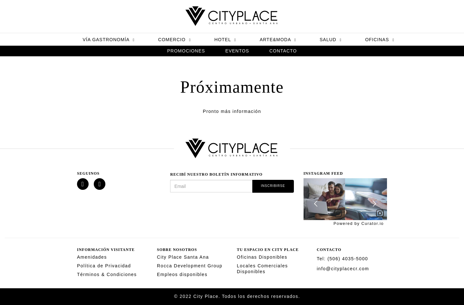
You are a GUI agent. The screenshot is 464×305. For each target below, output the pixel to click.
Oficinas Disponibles (262, 257)
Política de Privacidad (104, 265)
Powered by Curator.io (359, 223)
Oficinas (379, 39)
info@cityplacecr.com (343, 268)
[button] (316, 203)
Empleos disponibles (182, 274)
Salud (331, 39)
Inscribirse (273, 186)
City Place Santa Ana (183, 257)
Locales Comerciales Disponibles (262, 268)
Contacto (283, 50)
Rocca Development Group (189, 265)
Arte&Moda (278, 39)
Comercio (174, 39)
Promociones (186, 50)
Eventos (237, 50)
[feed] (345, 199)
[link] (338, 213)
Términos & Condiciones (107, 274)
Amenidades (92, 257)
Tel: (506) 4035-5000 (342, 258)
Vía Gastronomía (108, 39)
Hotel (225, 39)
